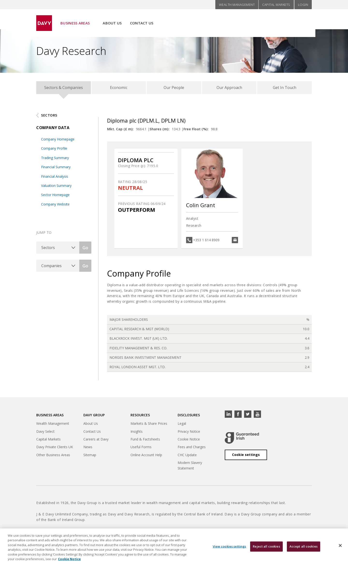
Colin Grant (200, 207)
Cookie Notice (189, 441)
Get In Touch (284, 88)
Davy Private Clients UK (54, 449)
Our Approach (229, 88)
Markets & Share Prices (148, 425)
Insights (136, 433)
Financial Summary (56, 169)
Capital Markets (276, 4)
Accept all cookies (304, 549)
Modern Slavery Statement (190, 467)
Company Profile (54, 150)
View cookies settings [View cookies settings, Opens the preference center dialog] (229, 549)
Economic (118, 88)
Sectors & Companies (64, 88)
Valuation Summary (56, 187)
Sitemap (89, 457)
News (87, 449)
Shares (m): (159, 131)
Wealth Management (237, 4)
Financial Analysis (54, 178)
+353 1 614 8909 (206, 242)
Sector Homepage (55, 197)
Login (303, 4)
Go (85, 250)
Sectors (49, 117)
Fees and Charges (192, 449)
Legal (182, 425)
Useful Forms (141, 449)
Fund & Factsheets (145, 441)
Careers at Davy (96, 441)
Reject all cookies (266, 549)
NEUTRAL (130, 190)
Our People (174, 88)
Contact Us (141, 19)
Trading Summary (55, 160)
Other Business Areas (53, 457)
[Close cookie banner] (340, 548)
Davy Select (45, 433)
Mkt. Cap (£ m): (120, 131)
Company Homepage (57, 141)
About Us (112, 19)
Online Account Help (146, 457)
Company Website (55, 206)
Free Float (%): (196, 131)
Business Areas (75, 19)
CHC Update (187, 457)
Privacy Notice (189, 433)
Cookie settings (246, 456)
